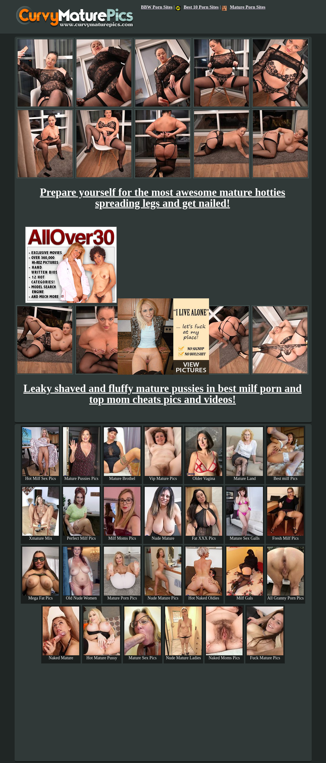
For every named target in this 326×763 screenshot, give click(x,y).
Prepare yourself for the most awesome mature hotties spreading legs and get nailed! (162, 197)
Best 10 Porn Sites (197, 7)
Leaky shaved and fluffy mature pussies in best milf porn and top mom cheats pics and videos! (162, 394)
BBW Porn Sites (156, 7)
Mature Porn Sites (243, 7)
